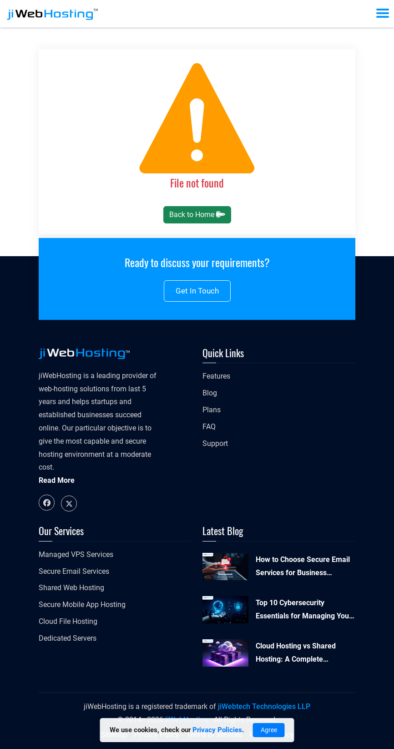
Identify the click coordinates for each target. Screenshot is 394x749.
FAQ (209, 426)
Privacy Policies (217, 730)
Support (215, 443)
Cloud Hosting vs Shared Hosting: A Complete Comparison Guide (296, 654)
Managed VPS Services (76, 554)
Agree (269, 730)
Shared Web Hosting (71, 587)
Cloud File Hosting (68, 621)
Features (216, 376)
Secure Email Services (74, 571)
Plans (211, 409)
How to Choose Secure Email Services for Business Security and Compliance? (303, 567)
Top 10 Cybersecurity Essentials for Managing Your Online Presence (304, 610)
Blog (209, 393)
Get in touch (197, 290)
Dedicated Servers (67, 638)
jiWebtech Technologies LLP (264, 706)
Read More (57, 480)
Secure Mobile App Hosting (82, 604)
